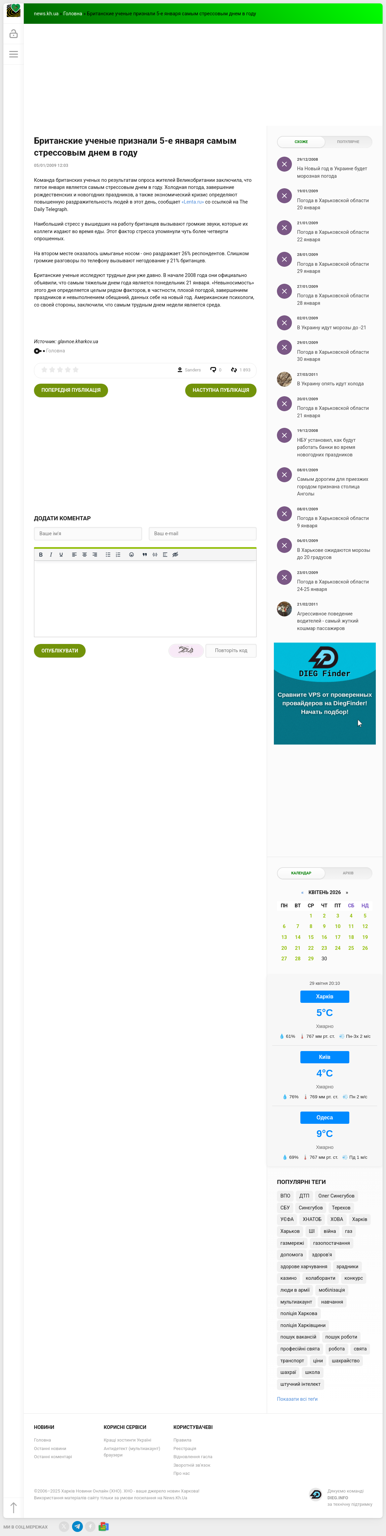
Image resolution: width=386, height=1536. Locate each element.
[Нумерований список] (118, 554)
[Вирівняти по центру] (85, 554)
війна (330, 1231)
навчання (332, 1302)
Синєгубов (311, 1208)
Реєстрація (184, 1448)
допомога (291, 1255)
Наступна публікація (221, 390)
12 (365, 926)
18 (351, 937)
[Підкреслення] (61, 554)
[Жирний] (41, 554)
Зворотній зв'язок (191, 1465)
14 (298, 937)
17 (338, 937)
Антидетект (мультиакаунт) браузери (132, 1452)
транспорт (292, 1361)
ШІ (312, 1231)
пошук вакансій (298, 1337)
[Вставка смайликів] (131, 554)
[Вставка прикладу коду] (155, 554)
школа (312, 1372)
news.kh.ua (46, 14)
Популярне (348, 142)
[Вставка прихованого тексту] (175, 554)
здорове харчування (303, 1267)
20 (284, 948)
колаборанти (320, 1278)
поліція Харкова (298, 1313)
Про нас (181, 1473)
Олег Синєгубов (336, 1196)
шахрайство (346, 1361)
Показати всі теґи (297, 1399)
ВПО (285, 1196)
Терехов (341, 1208)
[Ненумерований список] (108, 554)
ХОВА (337, 1219)
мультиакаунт (296, 1302)
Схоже (301, 142)
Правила (182, 1440)
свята (360, 1349)
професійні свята (300, 1349)
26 (365, 948)
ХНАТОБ (312, 1219)
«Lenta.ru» (192, 202)
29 (311, 959)
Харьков (290, 1231)
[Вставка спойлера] (165, 554)
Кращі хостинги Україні (127, 1440)
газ (348, 1231)
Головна (72, 14)
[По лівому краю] (74, 554)
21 (298, 948)
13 (284, 937)
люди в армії (295, 1290)
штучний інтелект (300, 1384)
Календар (301, 873)
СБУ (285, 1208)
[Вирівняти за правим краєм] (95, 554)
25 (351, 948)
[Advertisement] (203, 74)
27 (284, 959)
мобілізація (332, 1290)
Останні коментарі (53, 1456)
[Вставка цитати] (145, 554)
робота (337, 1349)
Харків (359, 1219)
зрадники (347, 1267)
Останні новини (50, 1448)
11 (351, 926)
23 (324, 948)
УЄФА (287, 1219)
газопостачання (331, 1243)
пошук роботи (341, 1337)
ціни (318, 1361)
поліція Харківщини (303, 1325)
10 (338, 926)
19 (365, 937)
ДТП (304, 1196)
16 (324, 937)
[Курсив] (51, 554)
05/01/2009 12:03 (51, 165)
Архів (348, 873)
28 (298, 959)
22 (311, 948)
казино (288, 1278)
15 (311, 937)
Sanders (193, 369)
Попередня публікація (71, 390)
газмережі (292, 1243)
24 (338, 948)
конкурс (354, 1278)
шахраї (288, 1372)
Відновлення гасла (192, 1456)
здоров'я (322, 1255)
